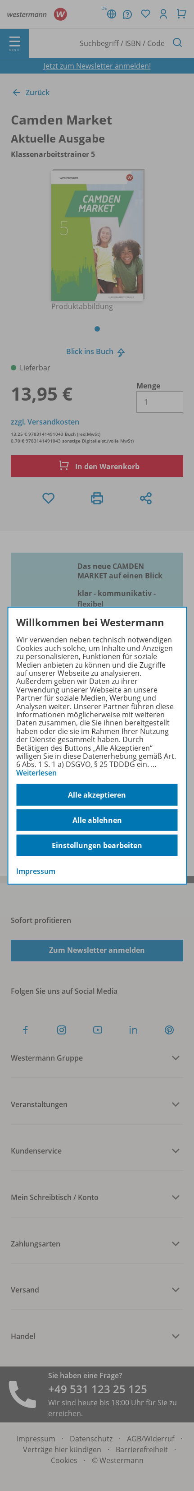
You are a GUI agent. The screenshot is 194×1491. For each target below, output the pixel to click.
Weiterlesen (36, 773)
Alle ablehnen (97, 820)
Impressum (35, 871)
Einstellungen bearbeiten (97, 845)
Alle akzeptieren (97, 795)
